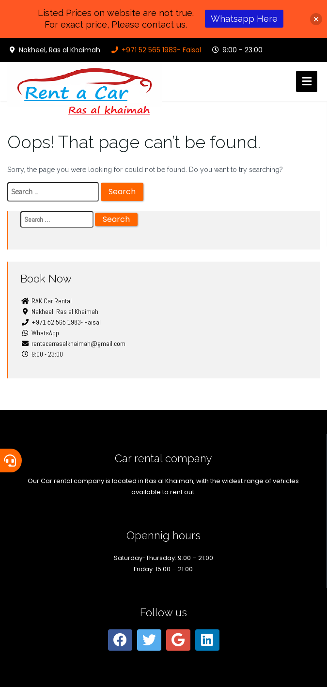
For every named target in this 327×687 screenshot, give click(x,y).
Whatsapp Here (244, 19)
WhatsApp (39, 332)
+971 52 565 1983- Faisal (155, 50)
